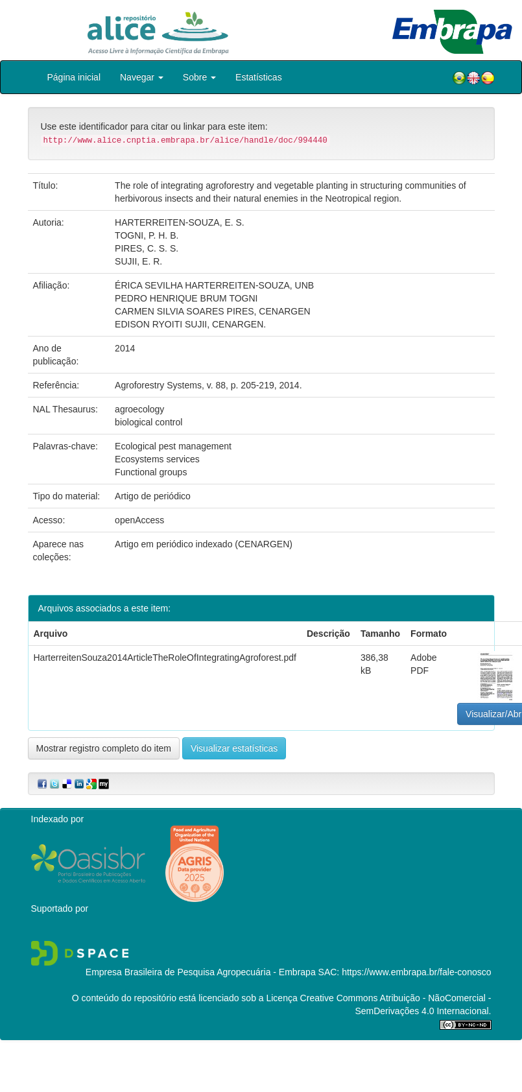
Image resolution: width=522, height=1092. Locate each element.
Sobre (199, 77)
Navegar (141, 77)
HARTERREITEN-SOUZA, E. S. (179, 222)
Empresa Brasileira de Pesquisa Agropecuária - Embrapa (201, 972)
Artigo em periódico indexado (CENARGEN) (203, 544)
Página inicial (74, 77)
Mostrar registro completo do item (104, 748)
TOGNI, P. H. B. (146, 235)
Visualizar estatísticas (234, 748)
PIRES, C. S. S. (146, 248)
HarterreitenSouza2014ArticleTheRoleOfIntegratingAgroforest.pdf (165, 657)
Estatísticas (258, 77)
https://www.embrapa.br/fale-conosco (416, 972)
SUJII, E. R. (138, 261)
